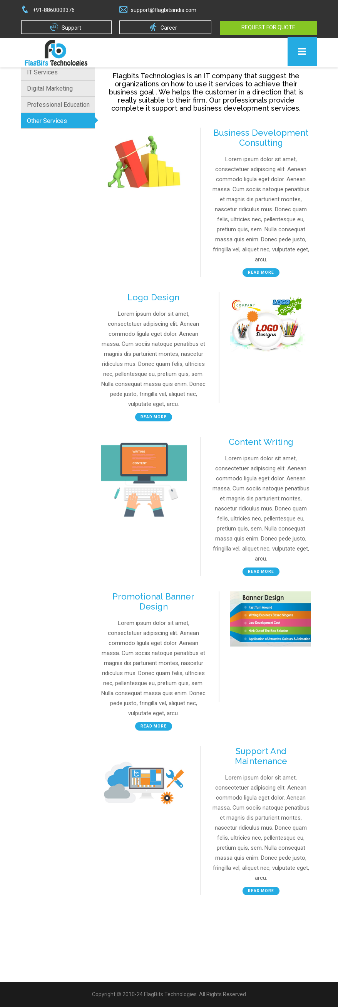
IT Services (42, 72)
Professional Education (58, 104)
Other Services (47, 121)
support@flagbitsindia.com (163, 10)
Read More (261, 272)
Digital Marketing (50, 88)
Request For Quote (268, 27)
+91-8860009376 (54, 10)
